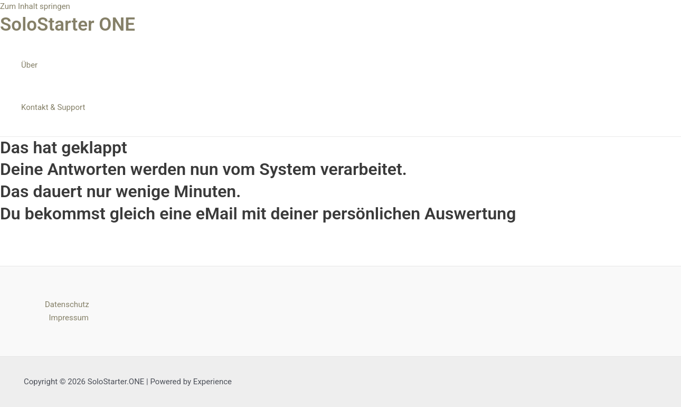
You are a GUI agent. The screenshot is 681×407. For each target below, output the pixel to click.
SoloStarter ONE (67, 24)
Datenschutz (67, 304)
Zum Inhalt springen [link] (35, 6)
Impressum (69, 317)
